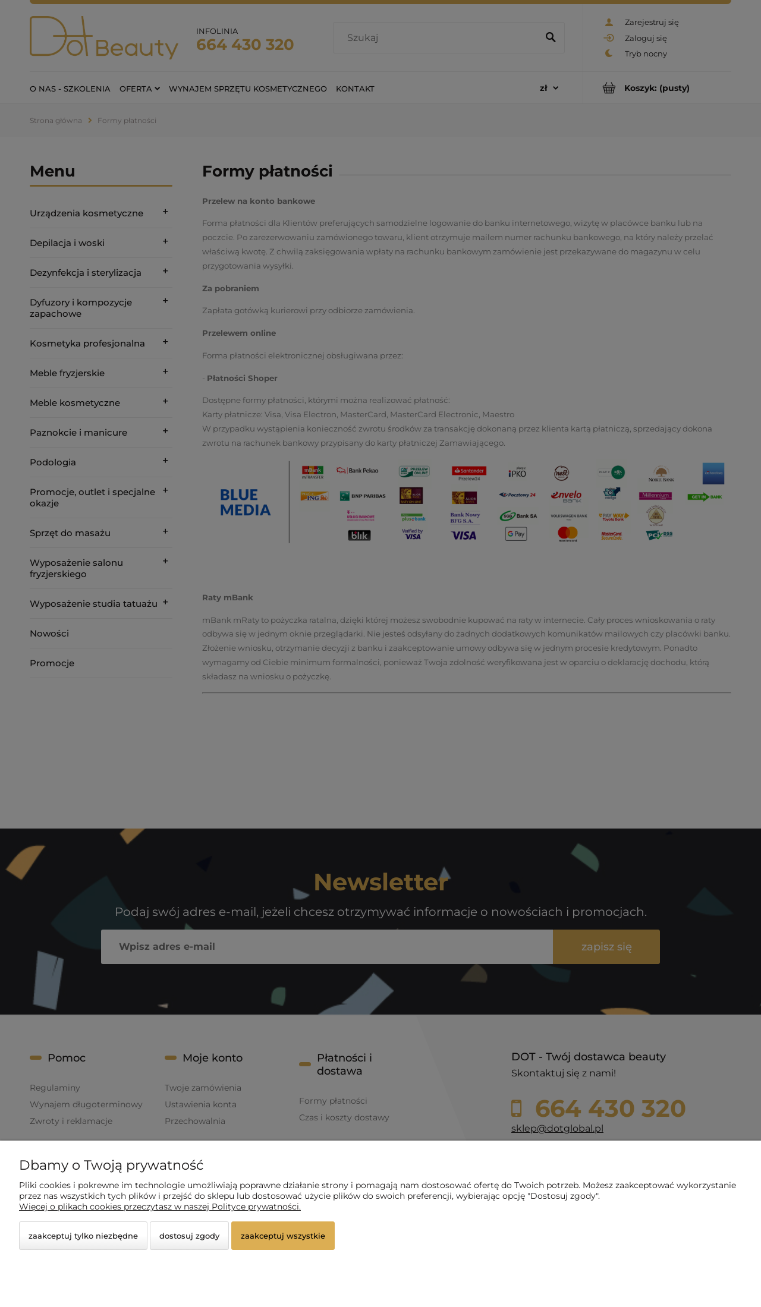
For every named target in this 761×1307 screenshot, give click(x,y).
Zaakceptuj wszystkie (283, 1235)
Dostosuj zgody (189, 1235)
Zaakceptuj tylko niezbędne (83, 1235)
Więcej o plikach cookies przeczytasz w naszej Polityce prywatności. (160, 1206)
